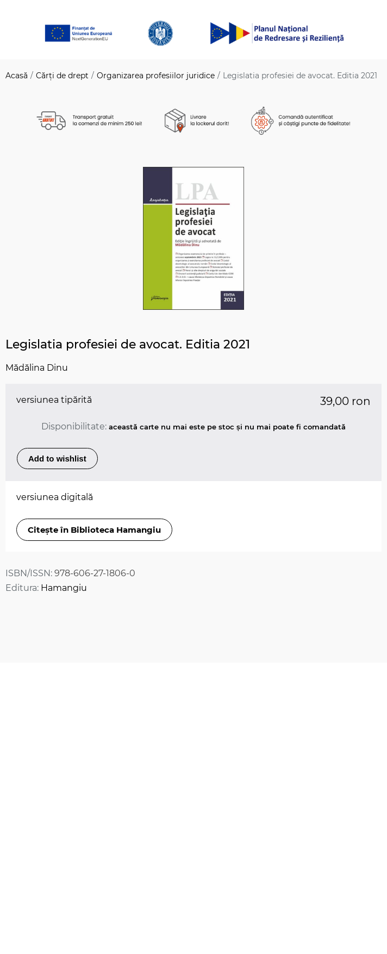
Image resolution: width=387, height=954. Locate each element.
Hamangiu (64, 588)
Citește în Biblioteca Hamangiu (94, 530)
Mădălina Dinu (36, 368)
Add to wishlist (57, 458)
